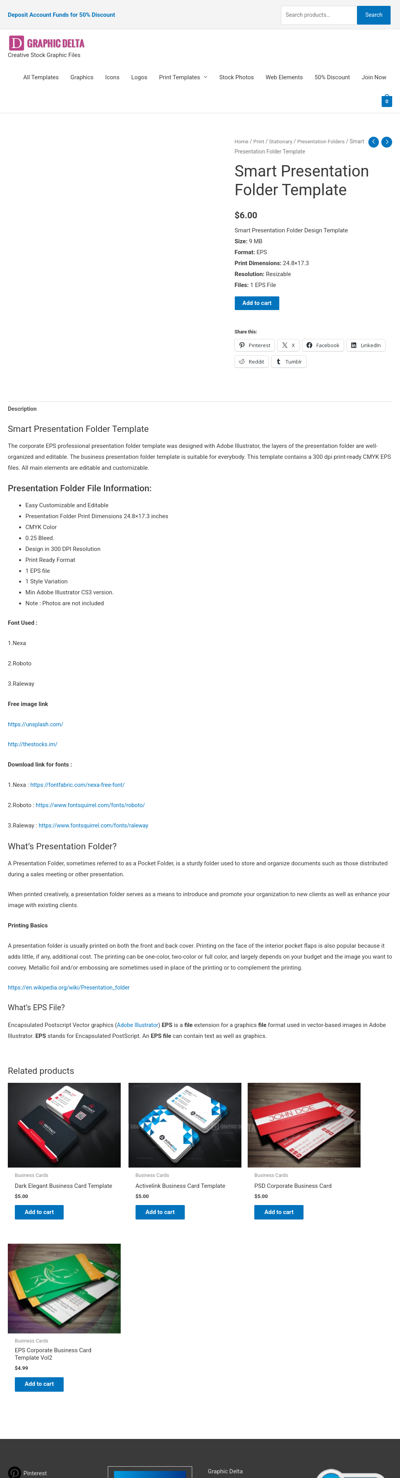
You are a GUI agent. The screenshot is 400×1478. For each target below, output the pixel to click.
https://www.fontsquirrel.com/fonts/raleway (96, 816)
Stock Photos (236, 67)
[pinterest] (27, 1287)
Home (242, 131)
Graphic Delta (225, 1285)
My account (223, 1329)
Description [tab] (23, 399)
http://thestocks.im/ (34, 735)
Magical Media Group (341, 1456)
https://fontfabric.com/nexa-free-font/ (79, 775)
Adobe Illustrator (138, 1016)
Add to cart (257, 293)
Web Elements (284, 67)
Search (372, 9)
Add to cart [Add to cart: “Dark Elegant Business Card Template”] (45, 1193)
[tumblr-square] (25, 1303)
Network (266, 1456)
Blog (214, 1296)
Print (259, 131)
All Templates (41, 67)
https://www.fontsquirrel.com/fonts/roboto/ (93, 796)
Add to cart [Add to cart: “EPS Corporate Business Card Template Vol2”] (339, 1197)
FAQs (214, 1318)
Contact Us (222, 1339)
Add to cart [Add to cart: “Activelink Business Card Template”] (143, 1193)
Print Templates (179, 67)
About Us (220, 1307)
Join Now (374, 67)
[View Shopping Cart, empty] (387, 91)
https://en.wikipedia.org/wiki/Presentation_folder (72, 978)
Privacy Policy (226, 1350)
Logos (139, 67)
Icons (112, 67)
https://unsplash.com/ (37, 715)
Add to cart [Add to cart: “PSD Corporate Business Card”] (241, 1193)
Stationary (282, 131)
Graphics (81, 67)
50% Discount (332, 67)
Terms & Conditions (233, 1361)
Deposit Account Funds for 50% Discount (61, 9)
